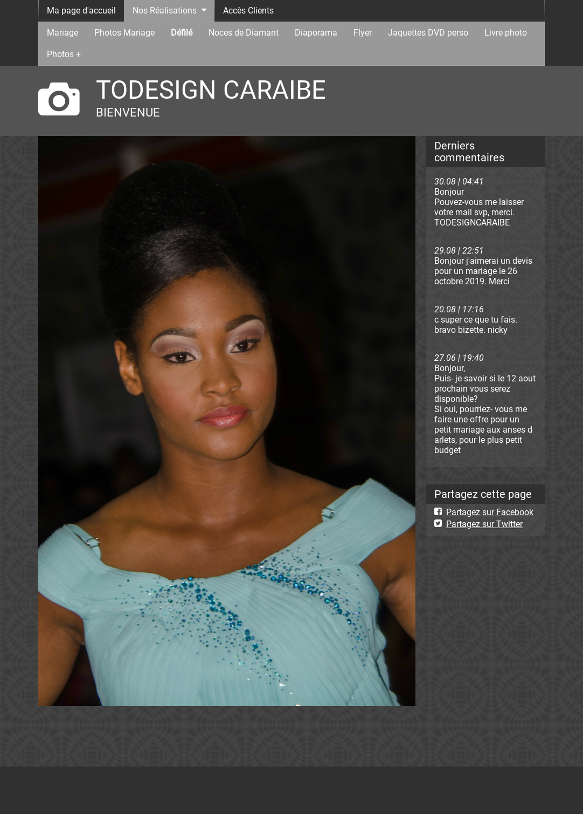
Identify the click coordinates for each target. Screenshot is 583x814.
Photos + (64, 54)
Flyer (362, 33)
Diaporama (316, 33)
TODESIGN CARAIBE (211, 90)
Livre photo (505, 33)
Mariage (62, 33)
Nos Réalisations (165, 10)
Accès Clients (248, 10)
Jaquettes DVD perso (428, 33)
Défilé (181, 33)
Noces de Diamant (244, 33)
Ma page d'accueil (81, 10)
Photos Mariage (124, 33)
